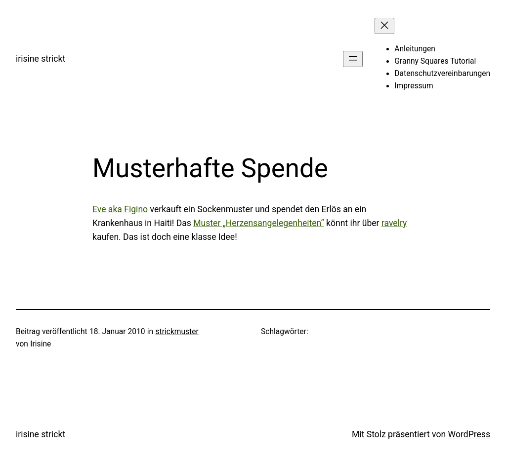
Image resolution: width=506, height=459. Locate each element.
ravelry (394, 223)
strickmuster (177, 331)
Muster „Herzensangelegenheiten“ (258, 223)
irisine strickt (40, 59)
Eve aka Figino (120, 209)
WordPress (469, 434)
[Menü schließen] (384, 26)
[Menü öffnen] (353, 59)
